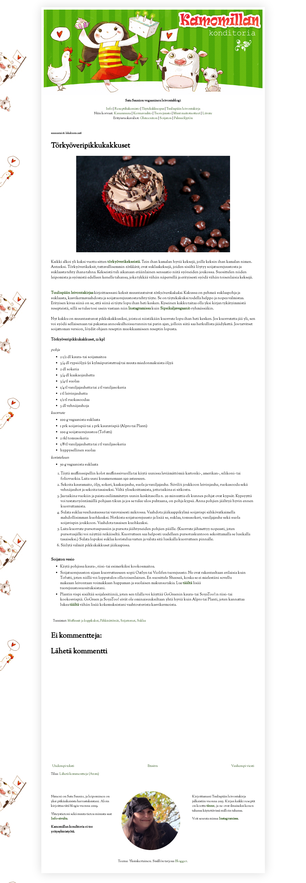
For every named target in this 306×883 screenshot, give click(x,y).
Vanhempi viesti (242, 766)
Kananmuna (122, 113)
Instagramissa (228, 818)
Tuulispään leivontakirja (183, 109)
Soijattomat (127, 621)
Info (109, 109)
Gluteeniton (148, 118)
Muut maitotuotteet (186, 113)
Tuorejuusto (162, 113)
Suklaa (141, 621)
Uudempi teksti (63, 766)
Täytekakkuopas (153, 109)
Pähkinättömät (109, 621)
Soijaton (166, 118)
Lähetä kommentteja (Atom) (79, 774)
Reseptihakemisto (127, 109)
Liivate (207, 113)
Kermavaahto (142, 113)
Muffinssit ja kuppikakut (83, 621)
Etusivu (153, 766)
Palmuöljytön (183, 118)
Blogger (181, 861)
